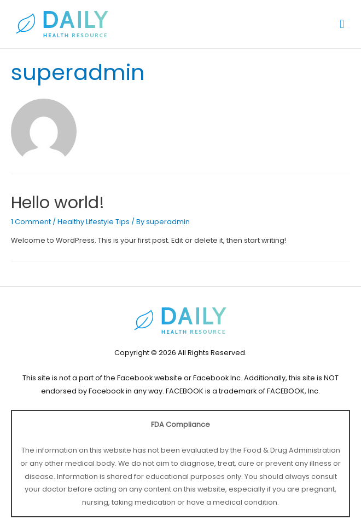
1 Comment (31, 221)
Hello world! (57, 202)
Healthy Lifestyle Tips (93, 221)
